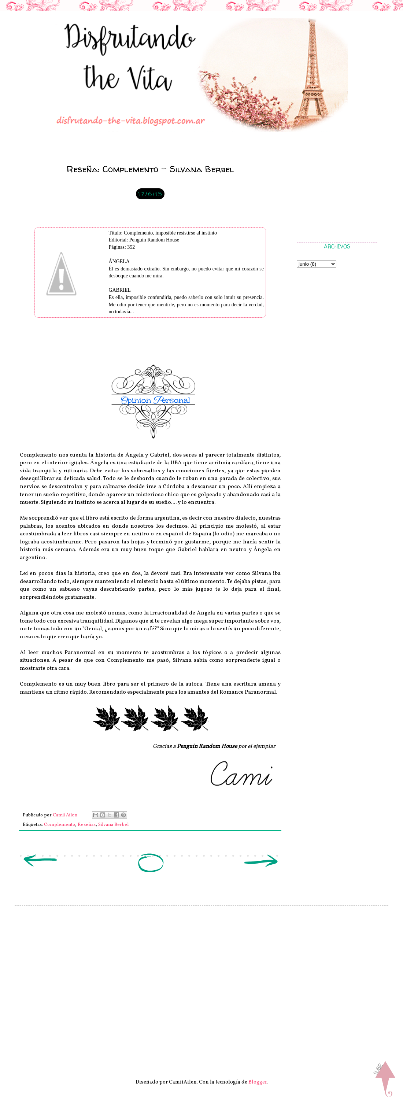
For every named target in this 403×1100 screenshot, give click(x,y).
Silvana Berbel (113, 825)
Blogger (257, 1082)
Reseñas (87, 825)
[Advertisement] (333, 192)
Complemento (59, 825)
